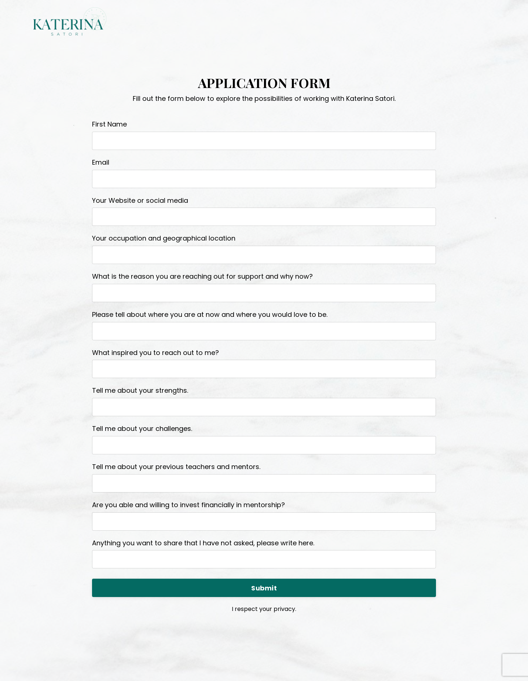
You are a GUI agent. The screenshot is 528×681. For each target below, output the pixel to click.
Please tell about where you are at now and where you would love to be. (209, 314)
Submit (264, 588)
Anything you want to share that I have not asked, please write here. (203, 543)
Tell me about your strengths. (140, 390)
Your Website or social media (140, 200)
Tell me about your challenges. (142, 428)
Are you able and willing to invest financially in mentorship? (188, 504)
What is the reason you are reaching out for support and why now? (202, 276)
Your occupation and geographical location (163, 238)
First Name (109, 124)
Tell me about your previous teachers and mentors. (176, 466)
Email (100, 162)
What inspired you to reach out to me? (155, 352)
